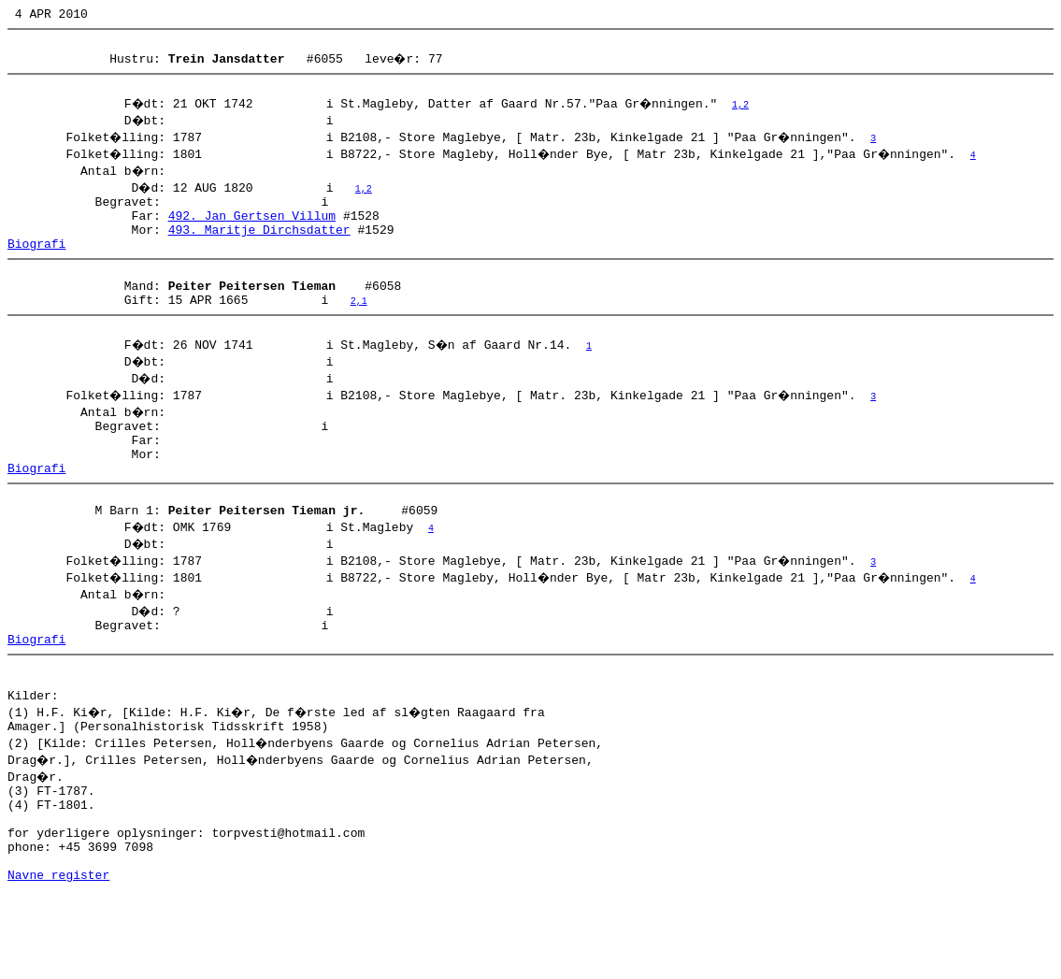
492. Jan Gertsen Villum (252, 229)
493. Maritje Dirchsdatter (259, 246)
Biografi (36, 262)
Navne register (58, 958)
